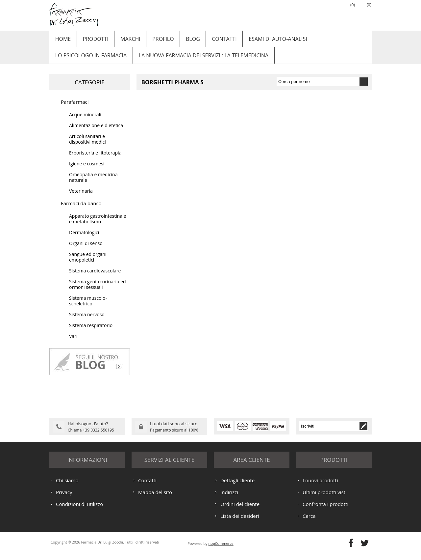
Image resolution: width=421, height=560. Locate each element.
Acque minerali (85, 121)
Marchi (126, 40)
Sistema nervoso (87, 321)
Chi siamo (67, 486)
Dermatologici (84, 239)
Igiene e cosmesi (86, 170)
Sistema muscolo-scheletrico (88, 307)
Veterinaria (81, 197)
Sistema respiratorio (90, 332)
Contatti (214, 40)
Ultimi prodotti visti (325, 498)
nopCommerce (221, 549)
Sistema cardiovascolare (95, 277)
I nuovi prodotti (320, 486)
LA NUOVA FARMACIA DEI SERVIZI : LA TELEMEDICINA (201, 60)
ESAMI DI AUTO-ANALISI (266, 40)
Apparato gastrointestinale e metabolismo (97, 225)
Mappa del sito (155, 498)
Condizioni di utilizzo (79, 510)
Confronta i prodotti (325, 510)
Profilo (156, 40)
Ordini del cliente (240, 510)
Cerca (309, 521)
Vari (73, 343)
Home (62, 40)
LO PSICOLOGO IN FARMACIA (90, 60)
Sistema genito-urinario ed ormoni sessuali (97, 291)
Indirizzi (229, 498)
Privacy (64, 498)
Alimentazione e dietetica (96, 132)
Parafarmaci (75, 108)
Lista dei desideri (239, 521)
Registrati (314, 13)
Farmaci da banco (81, 210)
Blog (185, 40)
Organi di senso (86, 250)
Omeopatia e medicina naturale (93, 184)
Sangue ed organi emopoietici (87, 263)
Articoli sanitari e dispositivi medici (87, 146)
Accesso (330, 13)
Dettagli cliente (237, 486)
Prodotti (93, 40)
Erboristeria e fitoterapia (95, 159)
